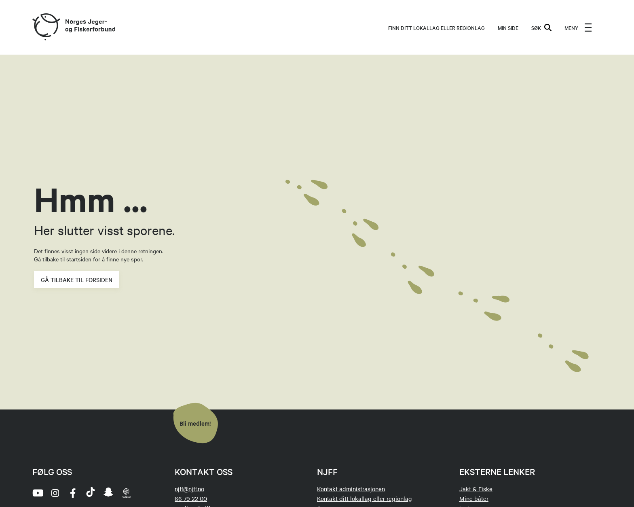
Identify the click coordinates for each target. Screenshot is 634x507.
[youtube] (37, 493)
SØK (541, 27)
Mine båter (473, 498)
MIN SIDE (508, 27)
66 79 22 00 (191, 498)
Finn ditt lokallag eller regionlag (436, 27)
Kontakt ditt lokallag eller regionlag (364, 498)
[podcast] (126, 493)
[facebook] (73, 493)
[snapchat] (108, 493)
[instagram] (55, 493)
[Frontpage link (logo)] (46, 27)
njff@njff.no (189, 489)
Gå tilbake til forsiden (76, 280)
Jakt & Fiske (475, 489)
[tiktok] (90, 493)
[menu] (578, 27)
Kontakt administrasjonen (351, 489)
